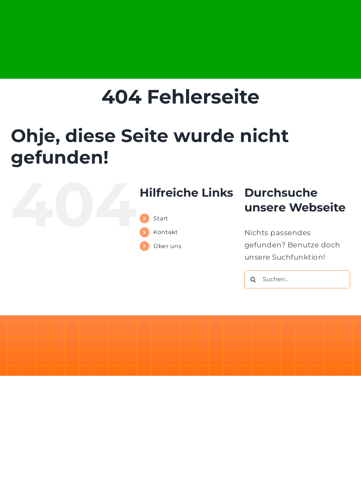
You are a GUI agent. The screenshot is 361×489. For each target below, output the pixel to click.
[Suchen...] (297, 279)
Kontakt (165, 232)
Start (160, 218)
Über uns (167, 246)
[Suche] (253, 279)
